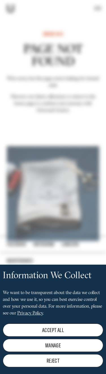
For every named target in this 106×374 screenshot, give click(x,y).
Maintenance (20, 260)
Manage (53, 352)
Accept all (53, 337)
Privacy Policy (30, 320)
